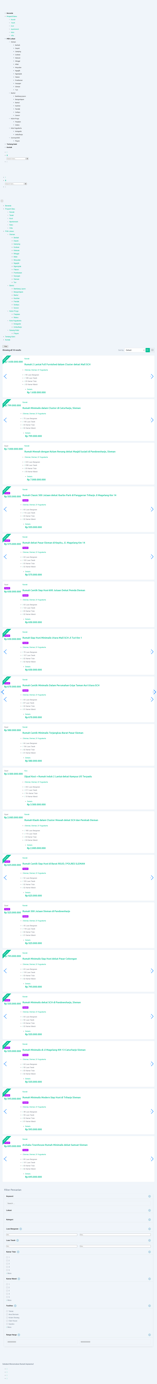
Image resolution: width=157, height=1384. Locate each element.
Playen (17, 141)
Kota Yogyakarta (16, 128)
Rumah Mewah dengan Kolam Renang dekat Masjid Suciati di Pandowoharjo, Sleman (69, 451)
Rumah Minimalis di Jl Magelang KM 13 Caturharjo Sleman (54, 1049)
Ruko (12, 32)
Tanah (13, 23)
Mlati (17, 64)
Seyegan (18, 83)
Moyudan (18, 67)
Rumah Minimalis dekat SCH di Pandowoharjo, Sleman (51, 1002)
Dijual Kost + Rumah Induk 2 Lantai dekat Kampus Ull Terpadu (58, 776)
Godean (17, 55)
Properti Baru (12, 16)
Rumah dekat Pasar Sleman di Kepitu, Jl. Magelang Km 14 (53, 542)
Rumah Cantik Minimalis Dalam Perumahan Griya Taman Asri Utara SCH (60, 685)
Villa (12, 35)
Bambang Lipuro (20, 96)
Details (29, 389)
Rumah (13, 19)
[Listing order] (134, 350)
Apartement (15, 29)
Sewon (17, 115)
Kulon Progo (15, 118)
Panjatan (18, 122)
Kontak (9, 147)
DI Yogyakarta (43, 370)
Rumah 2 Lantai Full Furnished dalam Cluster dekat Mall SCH (57, 364)
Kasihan (17, 106)
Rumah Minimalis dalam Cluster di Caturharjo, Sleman (51, 408)
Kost (12, 26)
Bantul (13, 93)
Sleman (13, 42)
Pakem (17, 77)
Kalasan (17, 58)
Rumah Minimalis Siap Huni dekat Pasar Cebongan (49, 958)
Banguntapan (19, 99)
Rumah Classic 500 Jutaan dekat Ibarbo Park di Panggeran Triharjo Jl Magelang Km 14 (69, 495)
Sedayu (17, 112)
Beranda (10, 13)
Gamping (18, 51)
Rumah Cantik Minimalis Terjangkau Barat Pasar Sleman (52, 732)
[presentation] (78, 1203)
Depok (17, 48)
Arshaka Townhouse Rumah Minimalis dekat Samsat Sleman (55, 1145)
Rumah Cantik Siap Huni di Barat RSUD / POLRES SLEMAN (53, 863)
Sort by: (121, 350)
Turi (16, 90)
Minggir (17, 61)
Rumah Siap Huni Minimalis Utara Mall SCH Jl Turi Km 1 (52, 637)
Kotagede (18, 131)
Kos (25, 771)
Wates (17, 125)
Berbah (17, 45)
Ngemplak (18, 74)
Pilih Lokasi (11, 39)
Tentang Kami (12, 144)
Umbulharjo (19, 134)
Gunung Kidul (15, 138)
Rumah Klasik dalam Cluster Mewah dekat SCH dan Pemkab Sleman (61, 820)
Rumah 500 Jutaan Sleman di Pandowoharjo (46, 911)
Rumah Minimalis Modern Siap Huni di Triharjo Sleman (51, 1097)
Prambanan (19, 80)
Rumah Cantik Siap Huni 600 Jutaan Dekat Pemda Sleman (53, 590)
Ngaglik (17, 71)
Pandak (17, 109)
